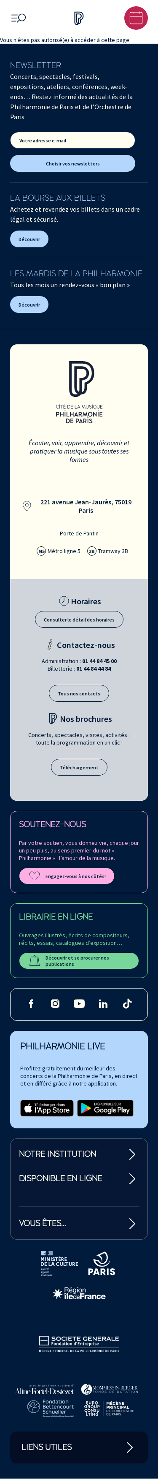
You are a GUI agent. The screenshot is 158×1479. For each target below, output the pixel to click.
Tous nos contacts (79, 693)
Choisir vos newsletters (73, 163)
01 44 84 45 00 (99, 661)
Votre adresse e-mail (42, 140)
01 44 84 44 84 (93, 668)
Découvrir (29, 239)
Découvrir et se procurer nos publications (68, 961)
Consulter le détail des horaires (79, 619)
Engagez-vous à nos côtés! (67, 876)
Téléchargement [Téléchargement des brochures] (79, 767)
